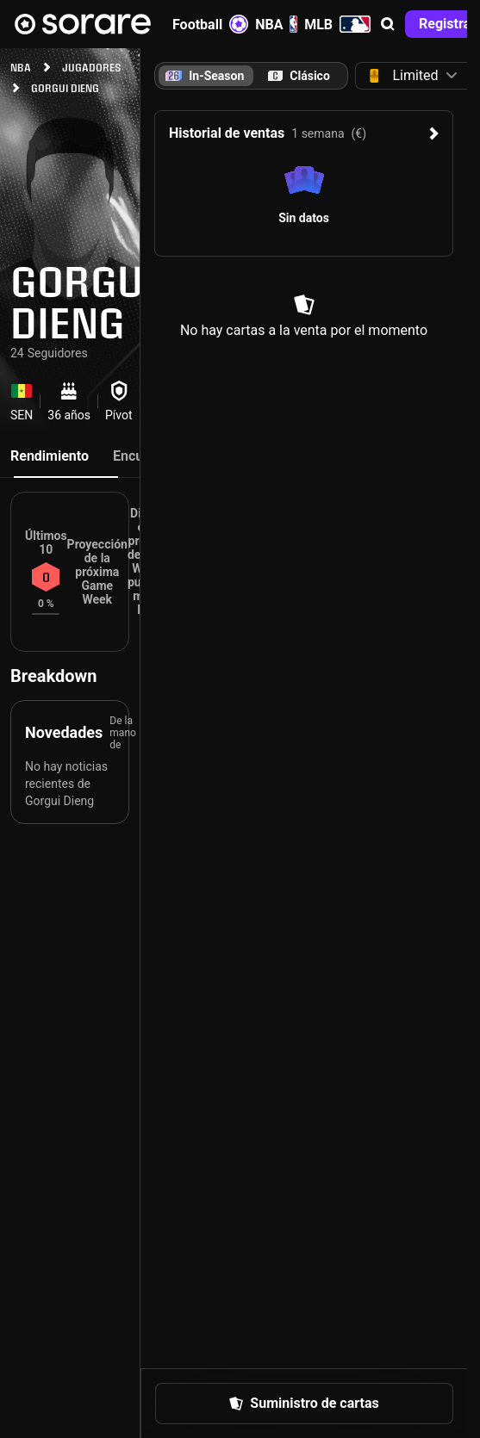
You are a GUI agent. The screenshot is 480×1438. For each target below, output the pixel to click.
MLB (337, 24)
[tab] (298, 75)
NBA (276, 24)
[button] (388, 24)
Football (210, 24)
